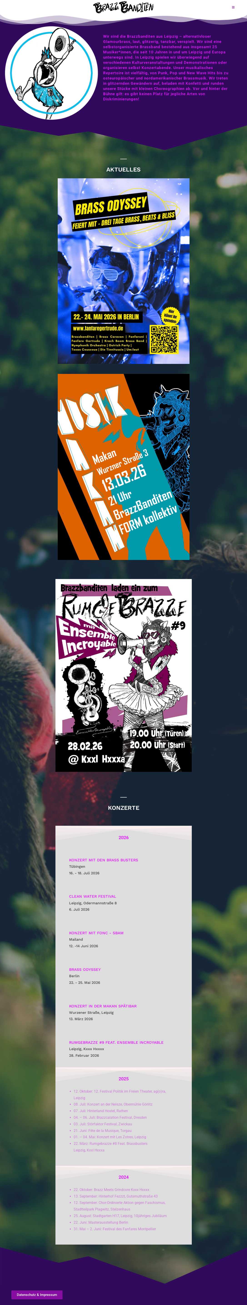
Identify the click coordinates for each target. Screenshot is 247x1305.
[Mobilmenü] (233, 7)
